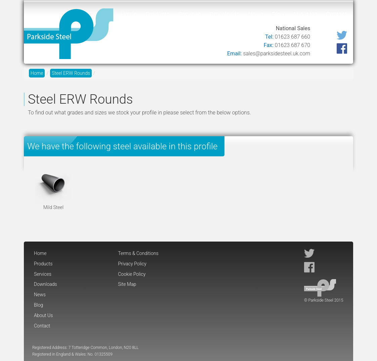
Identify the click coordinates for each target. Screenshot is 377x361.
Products (157, 14)
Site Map (127, 284)
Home (129, 14)
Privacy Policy (132, 263)
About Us (305, 14)
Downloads (224, 14)
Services (189, 14)
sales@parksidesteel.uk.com (276, 53)
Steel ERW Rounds (71, 73)
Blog (278, 14)
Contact (336, 14)
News (255, 14)
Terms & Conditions (138, 253)
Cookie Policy (131, 274)
